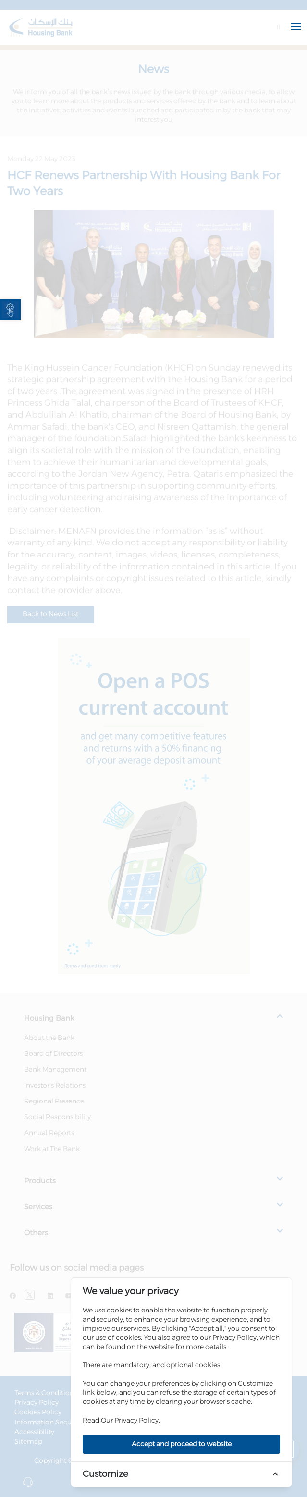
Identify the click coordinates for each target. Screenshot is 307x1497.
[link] (10, 309)
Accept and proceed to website (182, 1444)
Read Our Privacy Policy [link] (121, 1420)
